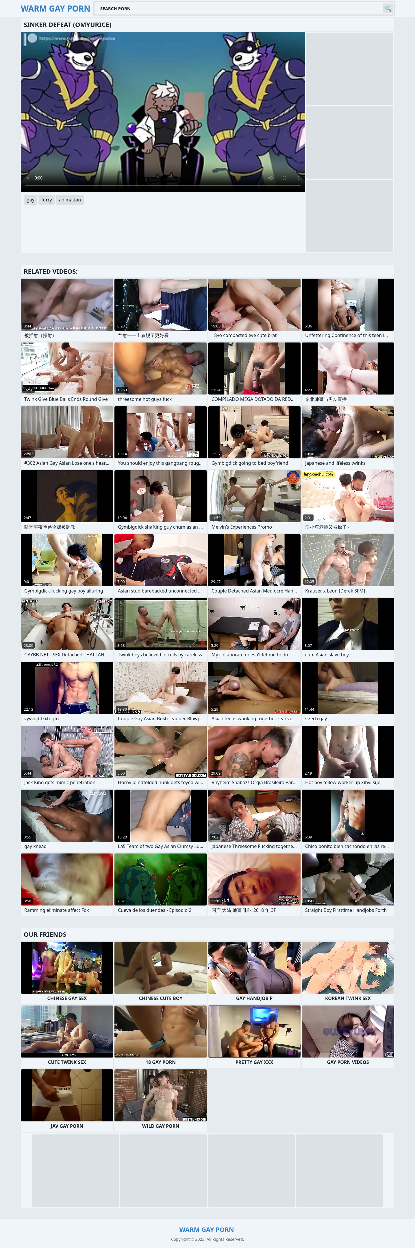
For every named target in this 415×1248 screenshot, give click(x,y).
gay (30, 200)
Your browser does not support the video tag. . (163, 112)
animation (70, 200)
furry (46, 200)
